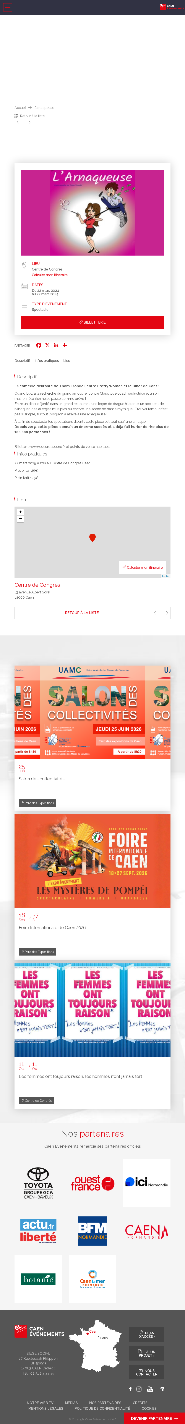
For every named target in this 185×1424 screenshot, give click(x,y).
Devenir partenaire (154, 1418)
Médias (71, 1403)
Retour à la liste (32, 116)
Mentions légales (45, 1408)
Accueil (20, 108)
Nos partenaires (105, 1403)
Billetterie (92, 322)
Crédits (140, 1403)
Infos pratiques (47, 361)
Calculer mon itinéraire (50, 275)
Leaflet (165, 576)
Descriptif (22, 361)
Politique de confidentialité (102, 1408)
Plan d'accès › (146, 1334)
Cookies (149, 1408)
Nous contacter (146, 1372)
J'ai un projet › (147, 1353)
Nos (92, 1133)
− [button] (20, 519)
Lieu (66, 361)
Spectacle (40, 309)
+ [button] (20, 512)
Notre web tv (40, 1403)
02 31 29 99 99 (42, 1373)
